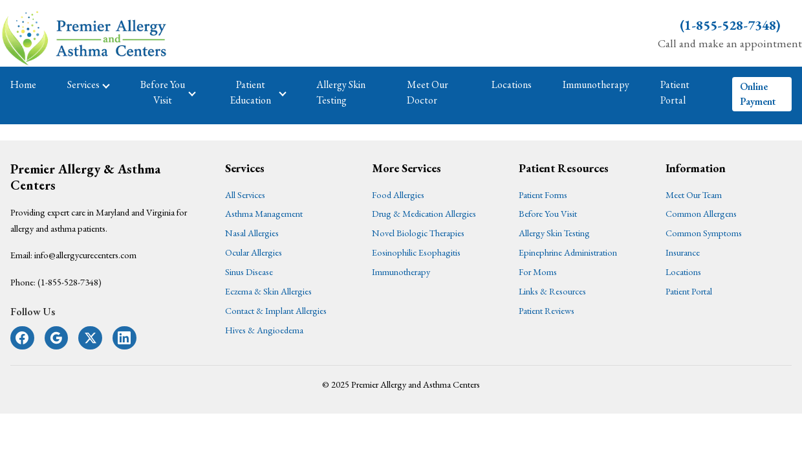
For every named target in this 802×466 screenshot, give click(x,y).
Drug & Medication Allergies (424, 213)
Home (23, 84)
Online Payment (757, 93)
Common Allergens (701, 213)
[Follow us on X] (96, 339)
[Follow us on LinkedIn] (132, 339)
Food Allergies (398, 194)
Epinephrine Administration (568, 252)
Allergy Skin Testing (340, 92)
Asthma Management (264, 213)
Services (88, 84)
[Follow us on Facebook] (23, 339)
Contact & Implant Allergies (276, 310)
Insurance (683, 252)
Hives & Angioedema (264, 330)
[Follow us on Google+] (59, 339)
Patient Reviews (546, 310)
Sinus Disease (249, 271)
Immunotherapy (596, 84)
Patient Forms (543, 194)
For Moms (538, 271)
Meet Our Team (694, 194)
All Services (245, 194)
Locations (512, 84)
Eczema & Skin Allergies (268, 291)
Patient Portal (674, 92)
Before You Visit (167, 92)
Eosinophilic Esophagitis (416, 252)
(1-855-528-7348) (730, 25)
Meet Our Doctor (427, 92)
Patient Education (257, 92)
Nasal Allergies (252, 233)
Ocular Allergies (253, 252)
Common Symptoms (704, 233)
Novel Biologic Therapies (418, 233)
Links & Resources (552, 291)
